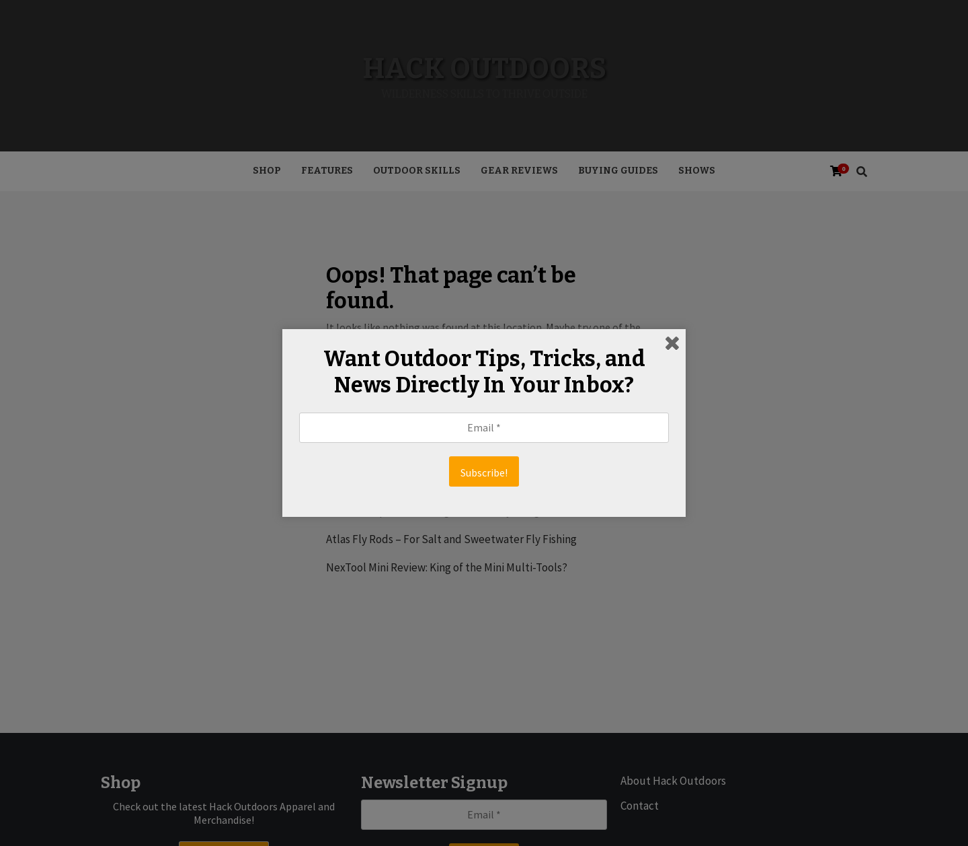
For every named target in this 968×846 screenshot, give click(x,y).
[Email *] (484, 428)
